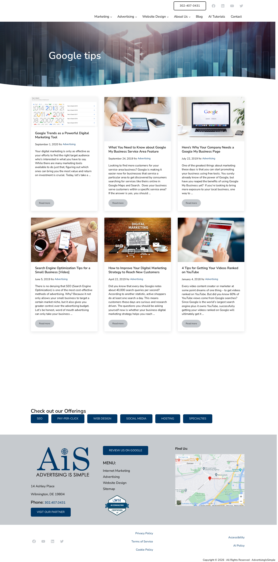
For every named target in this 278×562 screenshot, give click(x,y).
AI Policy (238, 545)
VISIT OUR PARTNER (51, 512)
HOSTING (167, 419)
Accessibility (236, 537)
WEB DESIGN (102, 419)
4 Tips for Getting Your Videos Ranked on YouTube (210, 304)
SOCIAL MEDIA (136, 419)
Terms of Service (140, 541)
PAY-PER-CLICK (67, 419)
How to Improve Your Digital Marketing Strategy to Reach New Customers (135, 306)
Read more (46, 236)
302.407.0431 (58, 502)
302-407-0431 (190, 6)
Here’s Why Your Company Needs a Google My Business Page (209, 172)
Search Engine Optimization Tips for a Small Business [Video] (61, 306)
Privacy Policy (143, 533)
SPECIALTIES (197, 419)
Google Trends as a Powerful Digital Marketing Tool (62, 155)
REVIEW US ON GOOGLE (125, 451)
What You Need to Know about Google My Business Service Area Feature (137, 172)
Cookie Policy (143, 549)
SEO (39, 419)
